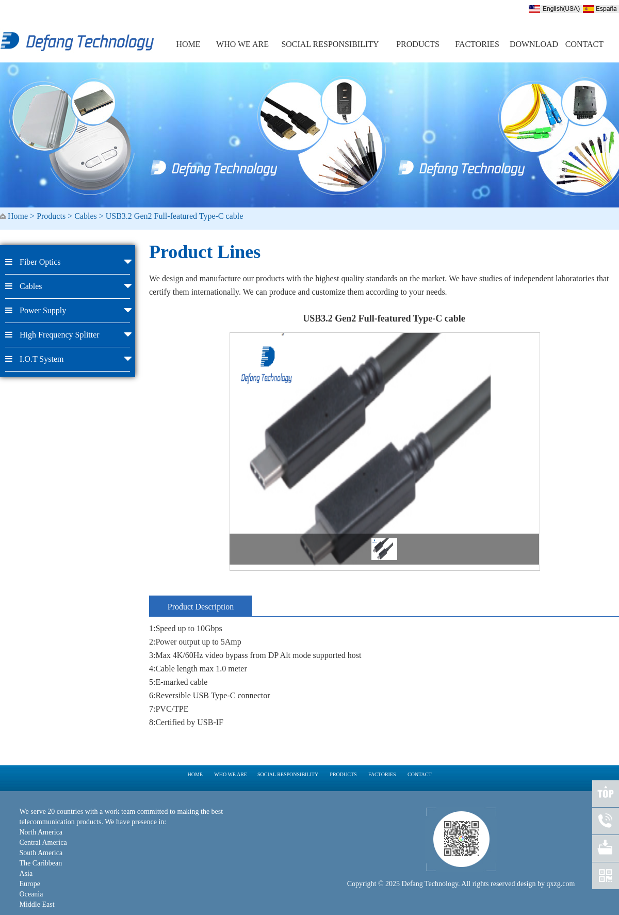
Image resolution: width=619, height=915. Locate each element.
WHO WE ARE (242, 44)
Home (18, 216)
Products (51, 216)
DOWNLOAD (534, 44)
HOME (188, 44)
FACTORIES (477, 44)
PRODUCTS (417, 44)
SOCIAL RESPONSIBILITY (330, 44)
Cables (85, 216)
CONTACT (584, 44)
